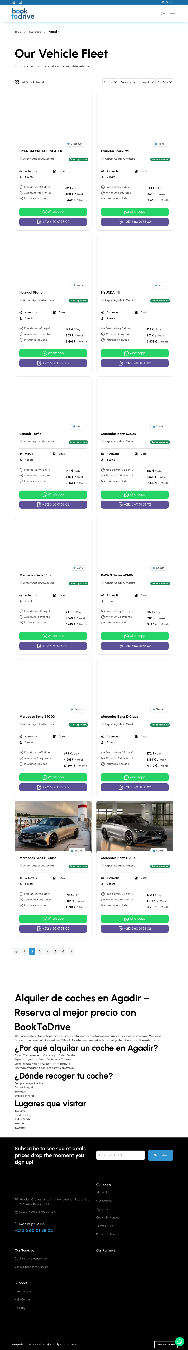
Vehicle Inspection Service (31, 1267)
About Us (102, 1192)
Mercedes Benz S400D (37, 716)
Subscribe (160, 1155)
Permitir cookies (165, 1344)
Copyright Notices (107, 1217)
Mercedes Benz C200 (118, 858)
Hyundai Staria (31, 292)
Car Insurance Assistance (31, 1258)
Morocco (35, 31)
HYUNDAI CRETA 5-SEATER (40, 151)
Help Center (22, 1299)
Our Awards (103, 1201)
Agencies (102, 1209)
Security (20, 1308)
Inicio (18, 31)
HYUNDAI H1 (110, 292)
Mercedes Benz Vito (35, 575)
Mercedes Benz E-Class (119, 716)
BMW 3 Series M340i (117, 575)
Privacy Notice (105, 1234)
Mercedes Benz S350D (118, 434)
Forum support (24, 1291)
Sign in (167, 2)
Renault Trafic (30, 434)
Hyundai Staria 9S (115, 151)
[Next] (71, 951)
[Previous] (16, 951)
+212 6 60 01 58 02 (34, 1230)
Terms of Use (104, 1226)
